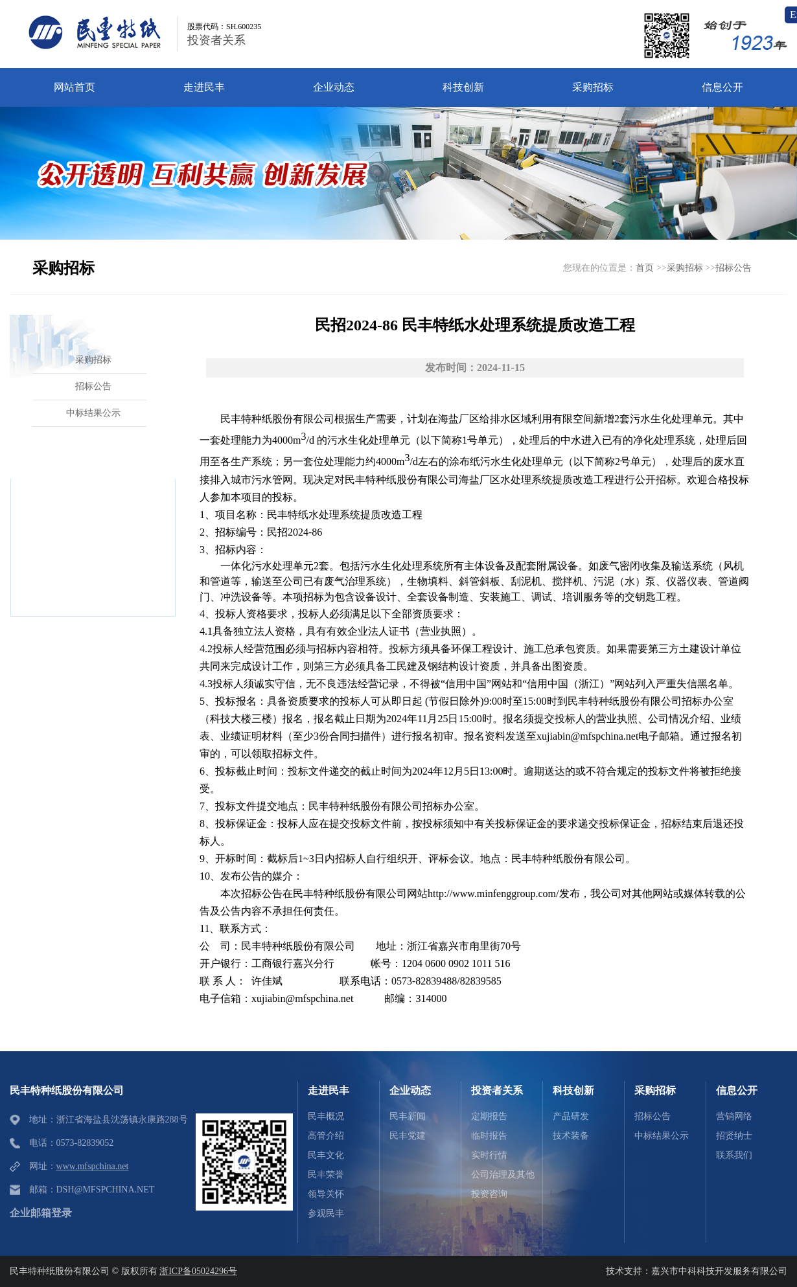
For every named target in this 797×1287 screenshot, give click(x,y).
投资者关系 (216, 40)
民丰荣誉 (326, 1174)
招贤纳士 (734, 1136)
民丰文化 (326, 1155)
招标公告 (733, 268)
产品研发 (571, 1116)
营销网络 (734, 1116)
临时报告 (489, 1136)
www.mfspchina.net (92, 1166)
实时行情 (489, 1155)
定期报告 (489, 1116)
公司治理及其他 (503, 1174)
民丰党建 (407, 1136)
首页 (645, 268)
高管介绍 (326, 1136)
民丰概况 (326, 1116)
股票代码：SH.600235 (224, 26)
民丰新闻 (407, 1116)
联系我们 (734, 1155)
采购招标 (685, 268)
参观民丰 (326, 1213)
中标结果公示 (661, 1136)
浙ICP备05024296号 (198, 1271)
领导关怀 (326, 1194)
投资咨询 (489, 1194)
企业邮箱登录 (41, 1212)
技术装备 (571, 1136)
